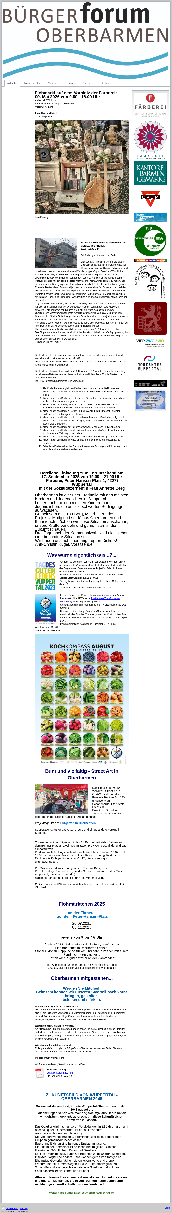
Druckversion (10, 1208)
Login (167, 1208)
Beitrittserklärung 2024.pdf (60, 1072)
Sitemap (23, 1208)
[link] (78, 823)
